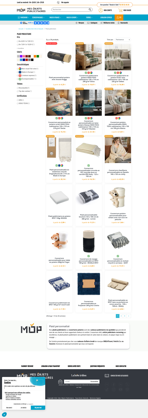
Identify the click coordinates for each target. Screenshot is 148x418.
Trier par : (110, 40)
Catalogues (94, 23)
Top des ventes (25, 91)
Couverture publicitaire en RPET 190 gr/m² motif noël (59, 304)
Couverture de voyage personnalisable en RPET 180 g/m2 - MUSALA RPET (88, 261)
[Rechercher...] (72, 10)
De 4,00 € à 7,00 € (26, 41)
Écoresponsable (29, 79)
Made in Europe (28, 72)
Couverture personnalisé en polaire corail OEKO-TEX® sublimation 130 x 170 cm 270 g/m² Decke (59, 125)
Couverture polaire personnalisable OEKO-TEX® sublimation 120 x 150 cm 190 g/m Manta (118, 125)
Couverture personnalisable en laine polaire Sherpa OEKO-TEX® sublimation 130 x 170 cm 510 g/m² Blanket (88, 125)
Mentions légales (95, 411)
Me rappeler (65, 2)
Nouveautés (124, 23)
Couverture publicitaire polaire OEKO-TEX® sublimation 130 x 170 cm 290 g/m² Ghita (89, 79)
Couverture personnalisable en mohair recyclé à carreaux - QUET (118, 261)
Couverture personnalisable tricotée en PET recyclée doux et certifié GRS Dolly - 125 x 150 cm (89, 172)
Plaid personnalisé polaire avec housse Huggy (59, 78)
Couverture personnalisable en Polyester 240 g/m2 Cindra (88, 303)
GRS (21, 100)
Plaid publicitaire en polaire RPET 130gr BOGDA (59, 217)
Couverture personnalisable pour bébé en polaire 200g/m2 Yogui (59, 260)
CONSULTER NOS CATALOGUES (119, 376)
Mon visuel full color (30, 69)
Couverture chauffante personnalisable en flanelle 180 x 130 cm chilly (118, 172)
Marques (81, 23)
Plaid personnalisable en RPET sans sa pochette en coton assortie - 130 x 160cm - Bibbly (118, 303)
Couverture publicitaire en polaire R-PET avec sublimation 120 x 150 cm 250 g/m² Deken (117, 79)
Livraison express (29, 75)
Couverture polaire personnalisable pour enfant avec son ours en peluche (117, 216)
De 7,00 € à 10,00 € (27, 44)
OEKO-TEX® (24, 103)
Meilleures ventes (108, 23)
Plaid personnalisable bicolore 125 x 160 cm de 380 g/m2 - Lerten (88, 217)
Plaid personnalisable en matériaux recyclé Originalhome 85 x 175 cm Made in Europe (59, 173)
